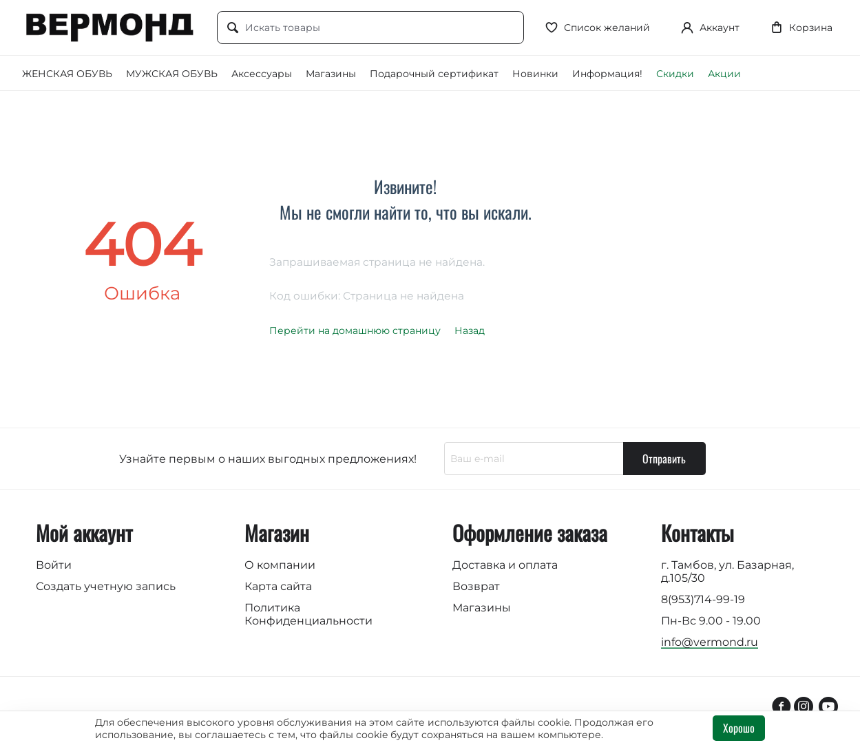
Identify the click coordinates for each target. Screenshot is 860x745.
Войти (54, 564)
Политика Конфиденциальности (308, 614)
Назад (469, 330)
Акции (724, 73)
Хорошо (739, 728)
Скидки (675, 73)
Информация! (607, 73)
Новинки (535, 73)
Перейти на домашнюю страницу (355, 330)
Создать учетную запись (106, 586)
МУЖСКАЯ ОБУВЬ (172, 73)
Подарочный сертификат (434, 73)
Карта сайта (278, 586)
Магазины (331, 73)
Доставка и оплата (505, 564)
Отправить (664, 458)
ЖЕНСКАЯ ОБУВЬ (67, 73)
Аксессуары (261, 73)
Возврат (476, 586)
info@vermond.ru (709, 642)
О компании (279, 564)
